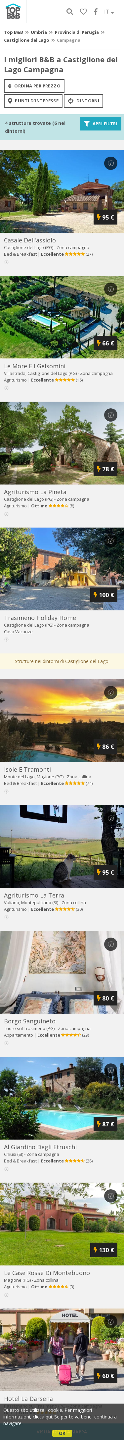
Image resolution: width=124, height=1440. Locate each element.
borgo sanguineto (30, 1021)
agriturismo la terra (34, 895)
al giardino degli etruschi (40, 1147)
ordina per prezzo (34, 86)
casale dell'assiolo (30, 240)
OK (62, 1433)
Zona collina (79, 777)
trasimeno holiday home (40, 618)
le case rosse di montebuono (47, 1273)
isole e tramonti (27, 769)
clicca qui (42, 1417)
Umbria (39, 32)
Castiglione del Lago (26, 40)
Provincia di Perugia (77, 32)
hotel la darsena (28, 1399)
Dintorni (83, 101)
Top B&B (13, 32)
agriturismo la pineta (35, 492)
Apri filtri (100, 124)
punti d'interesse (33, 101)
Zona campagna (73, 247)
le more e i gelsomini (34, 366)
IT (109, 11)
